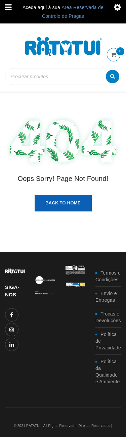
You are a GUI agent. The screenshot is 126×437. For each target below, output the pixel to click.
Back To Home (63, 202)
